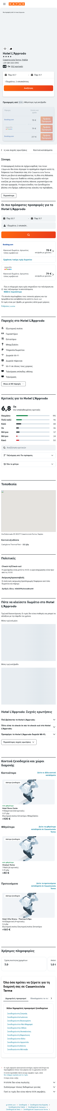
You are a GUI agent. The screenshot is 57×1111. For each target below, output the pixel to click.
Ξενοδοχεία (23, 1105)
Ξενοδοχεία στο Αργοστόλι (18, 1042)
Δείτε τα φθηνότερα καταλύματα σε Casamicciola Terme (43, 829)
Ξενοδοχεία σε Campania (37, 1107)
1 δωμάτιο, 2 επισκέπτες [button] (17, 81)
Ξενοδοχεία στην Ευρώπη (39, 1105)
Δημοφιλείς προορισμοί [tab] (15, 998)
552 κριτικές (17, 66)
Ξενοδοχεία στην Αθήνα (16, 1028)
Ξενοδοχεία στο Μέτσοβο (17, 1049)
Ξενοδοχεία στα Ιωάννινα (17, 1017)
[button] (4, 4)
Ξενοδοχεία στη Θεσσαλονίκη (19, 1031)
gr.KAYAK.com (11, 1105)
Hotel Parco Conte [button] (10, 808)
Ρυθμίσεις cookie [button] (8, 306)
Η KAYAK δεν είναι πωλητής (30, 1082)
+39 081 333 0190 (11, 63)
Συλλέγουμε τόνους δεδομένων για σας (30, 1087)
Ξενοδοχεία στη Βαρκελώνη (18, 1035)
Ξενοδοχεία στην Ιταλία (16, 1107)
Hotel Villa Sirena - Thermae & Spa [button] (16, 919)
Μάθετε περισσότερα (13, 292)
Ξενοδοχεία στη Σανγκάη (17, 1013)
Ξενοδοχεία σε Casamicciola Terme (35, 1109)
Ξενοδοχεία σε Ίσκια (13, 1109)
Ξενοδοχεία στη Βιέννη (16, 1046)
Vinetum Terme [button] (8, 865)
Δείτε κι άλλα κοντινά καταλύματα (46, 773)
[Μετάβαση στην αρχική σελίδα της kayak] (17, 4)
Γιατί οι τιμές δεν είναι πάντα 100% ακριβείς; (30, 1091)
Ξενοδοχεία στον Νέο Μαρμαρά (19, 1024)
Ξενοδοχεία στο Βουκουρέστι (19, 1021)
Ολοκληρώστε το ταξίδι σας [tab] (42, 998)
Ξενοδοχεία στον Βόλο (16, 1039)
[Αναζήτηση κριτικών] (31, 447)
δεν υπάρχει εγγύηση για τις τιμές (16, 1075)
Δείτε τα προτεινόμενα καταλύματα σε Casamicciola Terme (43, 886)
